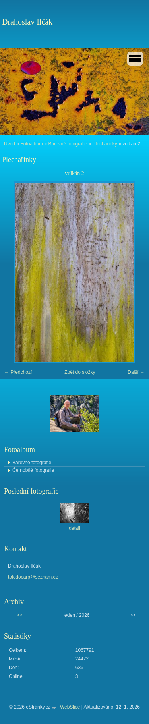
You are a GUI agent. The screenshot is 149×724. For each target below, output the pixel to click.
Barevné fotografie (67, 144)
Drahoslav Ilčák (27, 21)
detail (74, 528)
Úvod (9, 144)
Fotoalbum (31, 144)
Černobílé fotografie (33, 470)
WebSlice (70, 707)
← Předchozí (18, 372)
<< (20, 615)
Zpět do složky (79, 372)
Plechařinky (105, 144)
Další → (136, 372)
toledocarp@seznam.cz (33, 577)
